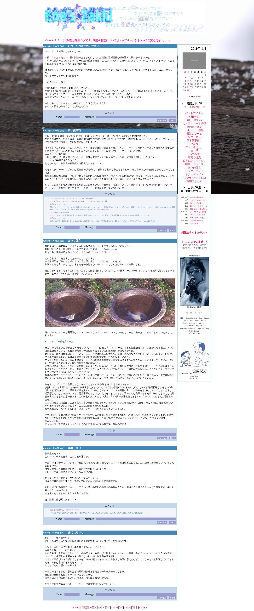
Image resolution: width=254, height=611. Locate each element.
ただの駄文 (194, 167)
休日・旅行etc (194, 120)
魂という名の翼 (196, 203)
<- (189, 96)
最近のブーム (194, 133)
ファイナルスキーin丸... (198, 200)
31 (188, 90)
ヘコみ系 (194, 154)
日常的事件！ (194, 140)
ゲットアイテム (194, 113)
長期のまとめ (194, 181)
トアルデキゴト (194, 174)
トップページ (127, 40)
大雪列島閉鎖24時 (196, 220)
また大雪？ (194, 223)
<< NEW (76, 607)
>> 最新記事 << (194, 107)
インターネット (194, 137)
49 (99, 607)
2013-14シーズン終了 (197, 215)
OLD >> (143, 607)
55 (125, 607)
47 (91, 607)
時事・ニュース (194, 164)
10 (188, 81)
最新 (85, 607)
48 (95, 607)
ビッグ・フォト (194, 171)
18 (191, 84)
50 (104, 607)
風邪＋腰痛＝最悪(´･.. (198, 218)
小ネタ (194, 143)
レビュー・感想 (194, 130)
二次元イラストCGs (194, 177)
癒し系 (194, 150)
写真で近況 (194, 157)
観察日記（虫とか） (194, 160)
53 (116, 607)
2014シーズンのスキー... (199, 206)
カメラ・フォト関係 (194, 123)
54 (121, 607)
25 (191, 87)
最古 (135, 607)
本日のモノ (194, 116)
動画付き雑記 (194, 126)
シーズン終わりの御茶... (199, 212)
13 (198, 81)
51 (108, 607)
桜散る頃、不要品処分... (199, 209)
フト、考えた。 (194, 147)
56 (129, 607)
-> (200, 96)
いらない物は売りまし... (199, 197)
